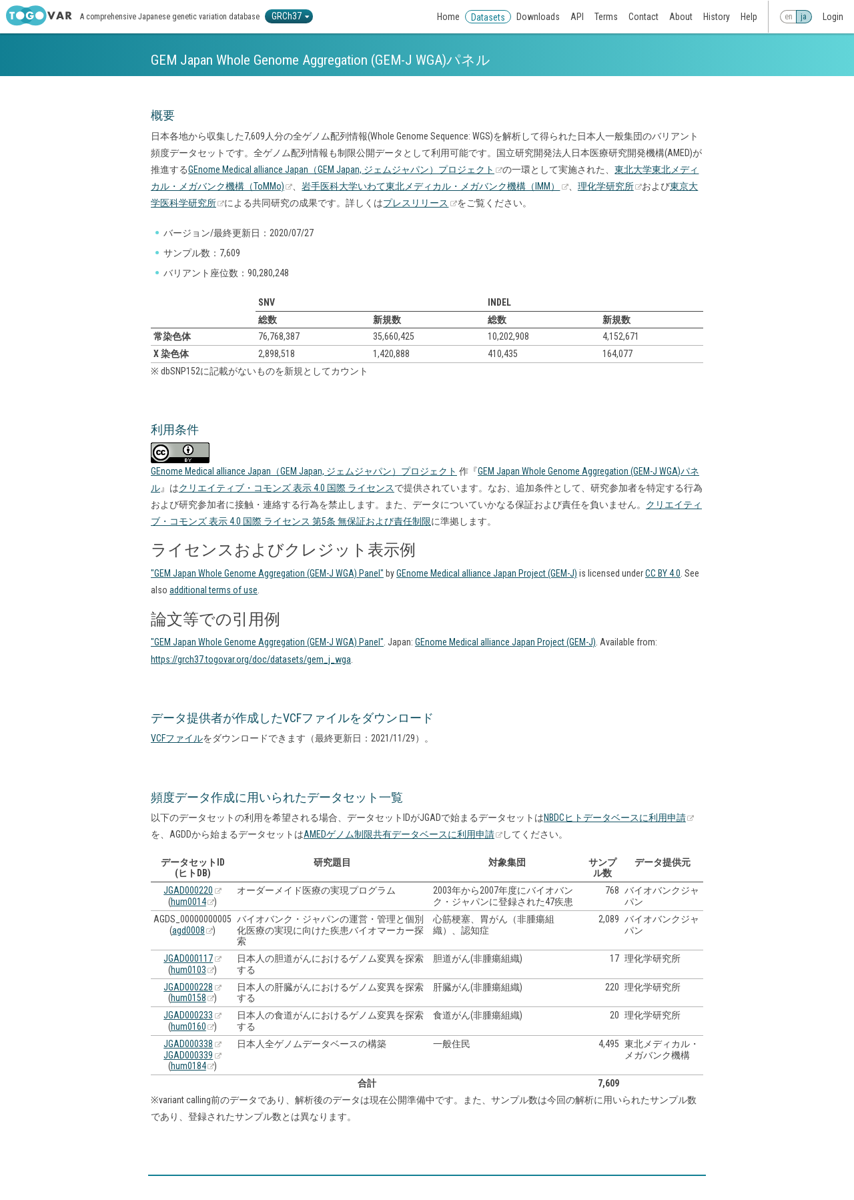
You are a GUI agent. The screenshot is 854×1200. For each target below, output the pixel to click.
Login (833, 16)
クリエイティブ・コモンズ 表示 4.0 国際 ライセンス (286, 488)
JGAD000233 (188, 1015)
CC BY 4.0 (663, 573)
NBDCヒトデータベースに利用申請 (615, 817)
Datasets (488, 17)
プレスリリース (415, 203)
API (577, 16)
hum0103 (188, 969)
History (716, 16)
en (789, 16)
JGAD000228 (188, 987)
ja (804, 16)
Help (749, 16)
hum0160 (188, 1026)
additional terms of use (213, 590)
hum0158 (188, 997)
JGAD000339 (188, 1055)
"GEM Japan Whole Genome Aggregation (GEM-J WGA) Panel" (267, 573)
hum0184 (188, 1066)
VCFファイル (177, 738)
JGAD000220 (188, 890)
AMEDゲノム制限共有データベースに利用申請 (399, 834)
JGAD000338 (188, 1043)
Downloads (538, 16)
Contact (643, 16)
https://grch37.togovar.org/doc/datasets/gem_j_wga (251, 659)
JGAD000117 (188, 958)
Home (448, 16)
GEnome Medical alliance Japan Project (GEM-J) (486, 573)
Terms (606, 16)
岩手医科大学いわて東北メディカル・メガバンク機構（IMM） (431, 186)
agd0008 (188, 930)
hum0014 (188, 901)
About (681, 16)
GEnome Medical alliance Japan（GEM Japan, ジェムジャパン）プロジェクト (341, 169)
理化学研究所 (606, 186)
